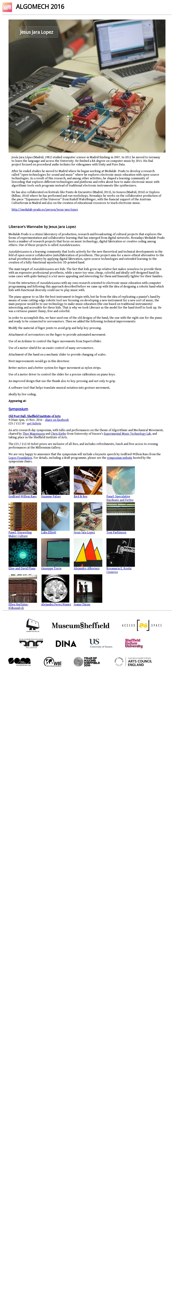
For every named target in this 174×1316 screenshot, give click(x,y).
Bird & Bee (80, 496)
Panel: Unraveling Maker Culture (20, 534)
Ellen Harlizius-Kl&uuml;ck (19, 606)
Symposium (18, 408)
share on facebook (57, 420)
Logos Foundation (20, 458)
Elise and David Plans (22, 568)
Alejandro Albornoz (86, 568)
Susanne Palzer (51, 496)
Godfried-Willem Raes (23, 496)
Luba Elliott (48, 532)
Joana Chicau (82, 604)
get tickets (34, 423)
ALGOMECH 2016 (40, 6)
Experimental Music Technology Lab (127, 434)
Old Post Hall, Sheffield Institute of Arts (35, 416)
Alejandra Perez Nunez (56, 604)
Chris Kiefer (58, 434)
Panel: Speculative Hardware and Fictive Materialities (120, 500)
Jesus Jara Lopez (84, 532)
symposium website (119, 458)
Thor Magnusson (34, 434)
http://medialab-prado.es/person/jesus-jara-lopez (45, 209)
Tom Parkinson (116, 532)
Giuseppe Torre (51, 568)
